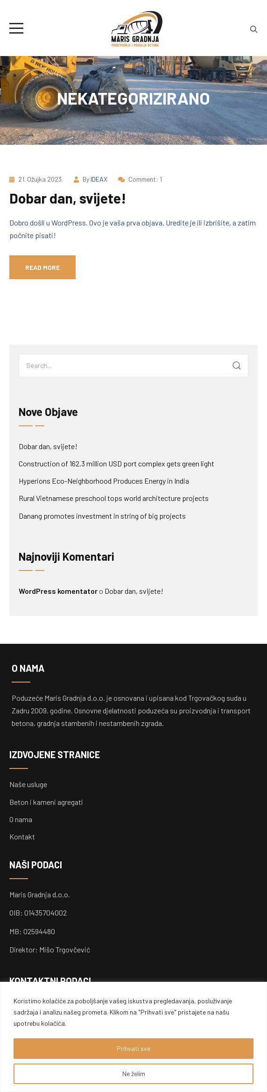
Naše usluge (28, 784)
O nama (20, 819)
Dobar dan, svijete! (67, 198)
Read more (42, 267)
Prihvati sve (133, 1048)
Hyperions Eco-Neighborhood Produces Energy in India (104, 480)
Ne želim (133, 1074)
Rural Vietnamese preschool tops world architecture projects (114, 497)
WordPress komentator (58, 590)
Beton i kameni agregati (46, 801)
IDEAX (99, 179)
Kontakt (22, 836)
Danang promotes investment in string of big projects (102, 515)
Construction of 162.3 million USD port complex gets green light (116, 463)
